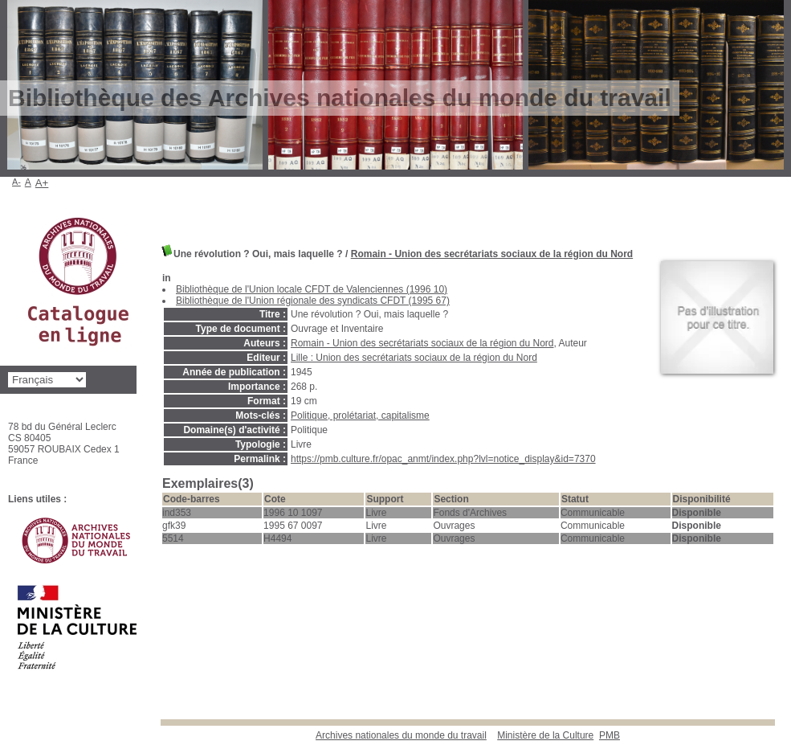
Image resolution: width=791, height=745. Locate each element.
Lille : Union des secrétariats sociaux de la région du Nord (414, 357)
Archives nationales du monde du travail (401, 735)
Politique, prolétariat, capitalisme (360, 415)
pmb (609, 735)
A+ (42, 183)
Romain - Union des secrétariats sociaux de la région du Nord (492, 254)
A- (16, 181)
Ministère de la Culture (545, 735)
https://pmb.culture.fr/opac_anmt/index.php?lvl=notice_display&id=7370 (443, 459)
